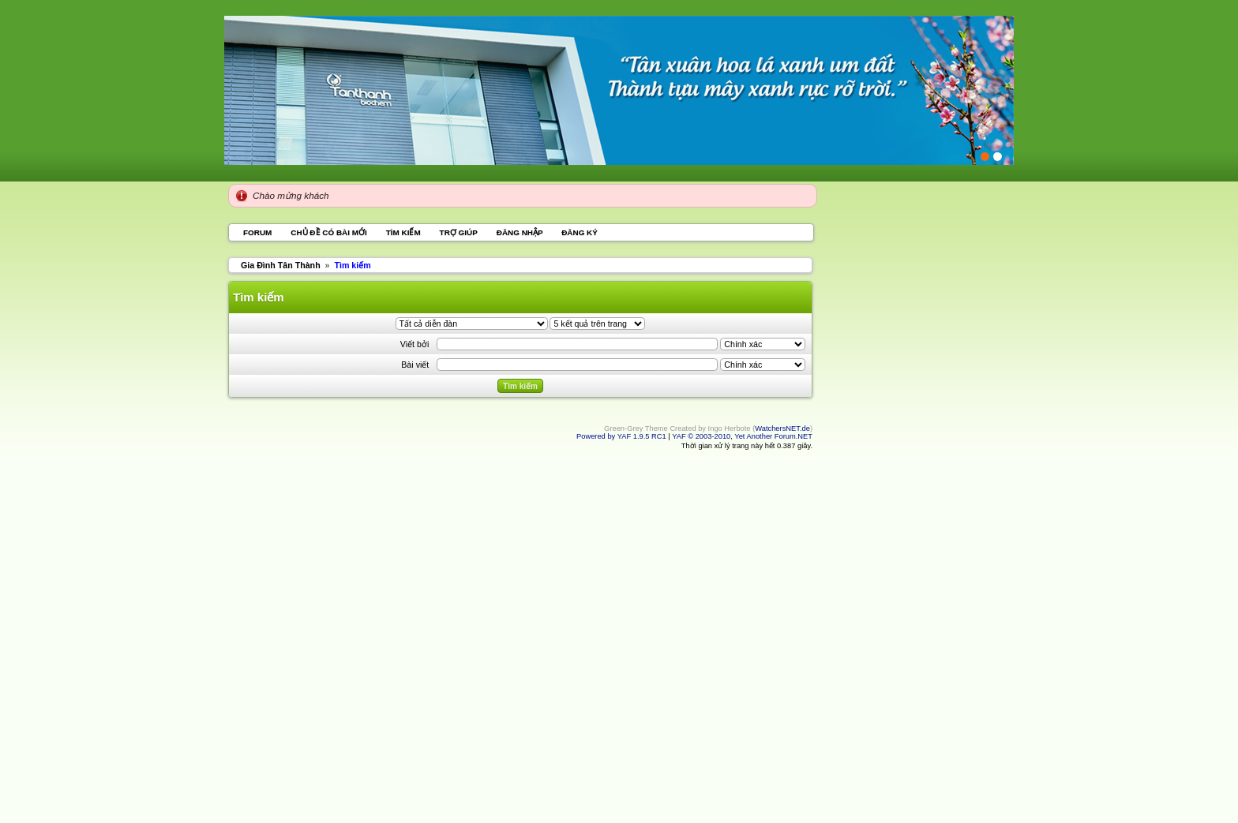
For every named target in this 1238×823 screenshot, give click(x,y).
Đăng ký (579, 232)
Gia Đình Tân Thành (281, 265)
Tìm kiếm (403, 232)
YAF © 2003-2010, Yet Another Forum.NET (742, 436)
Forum (257, 232)
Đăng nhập (521, 232)
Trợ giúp (459, 232)
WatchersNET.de (782, 428)
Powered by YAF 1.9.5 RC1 (622, 436)
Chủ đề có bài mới (328, 232)
